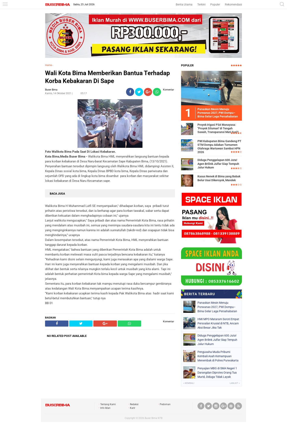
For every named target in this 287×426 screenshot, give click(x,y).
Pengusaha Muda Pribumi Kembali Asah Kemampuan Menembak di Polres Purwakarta (217, 356)
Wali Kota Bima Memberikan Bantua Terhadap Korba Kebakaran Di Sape (107, 76)
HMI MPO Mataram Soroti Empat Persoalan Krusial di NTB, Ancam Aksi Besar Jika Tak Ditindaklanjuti (218, 323)
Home (48, 65)
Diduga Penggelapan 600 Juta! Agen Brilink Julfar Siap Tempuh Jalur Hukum (218, 163)
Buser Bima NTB (153, 418)
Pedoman (165, 404)
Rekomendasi (233, 4)
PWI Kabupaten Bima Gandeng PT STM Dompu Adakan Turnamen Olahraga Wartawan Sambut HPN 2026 (219, 147)
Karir (132, 408)
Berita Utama (184, 4)
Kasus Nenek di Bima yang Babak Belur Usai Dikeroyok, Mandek (218, 178)
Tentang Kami (108, 404)
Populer (215, 4)
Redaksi (134, 404)
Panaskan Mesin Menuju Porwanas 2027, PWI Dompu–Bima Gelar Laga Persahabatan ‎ (217, 307)
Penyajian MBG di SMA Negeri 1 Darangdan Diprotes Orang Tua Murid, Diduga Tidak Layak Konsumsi (217, 372)
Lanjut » (235, 383)
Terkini (201, 4)
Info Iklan (105, 408)
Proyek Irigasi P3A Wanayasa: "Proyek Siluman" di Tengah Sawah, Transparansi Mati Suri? (217, 128)
